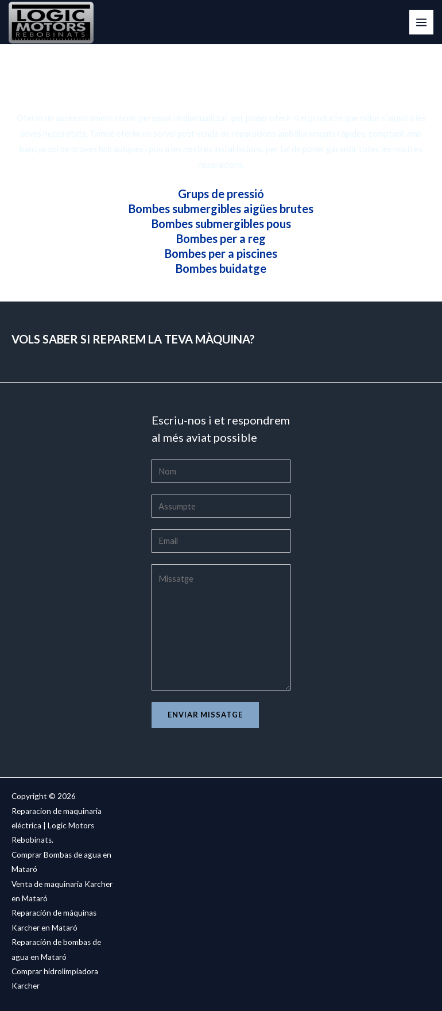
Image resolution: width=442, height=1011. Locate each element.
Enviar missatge (205, 714)
